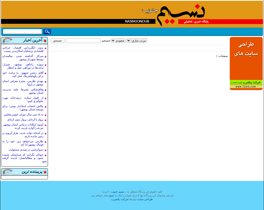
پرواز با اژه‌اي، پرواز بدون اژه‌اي (25, 119)
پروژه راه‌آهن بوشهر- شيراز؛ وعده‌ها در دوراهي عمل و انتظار (22, 66)
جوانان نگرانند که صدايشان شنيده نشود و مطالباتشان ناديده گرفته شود (24, 158)
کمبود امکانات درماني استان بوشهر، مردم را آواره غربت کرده (22, 126)
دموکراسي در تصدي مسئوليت (26, 149)
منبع (111, 195)
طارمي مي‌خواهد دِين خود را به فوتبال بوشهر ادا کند (22, 143)
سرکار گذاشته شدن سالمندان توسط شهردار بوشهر (22, 57)
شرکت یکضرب (120, 199)
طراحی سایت (145, 199)
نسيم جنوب (117, 191)
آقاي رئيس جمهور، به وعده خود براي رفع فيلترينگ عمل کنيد (22, 74)
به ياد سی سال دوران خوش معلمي (24, 114)
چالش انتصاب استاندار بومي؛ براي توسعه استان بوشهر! (22, 107)
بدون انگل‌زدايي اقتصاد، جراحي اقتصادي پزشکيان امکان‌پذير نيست (22, 49)
